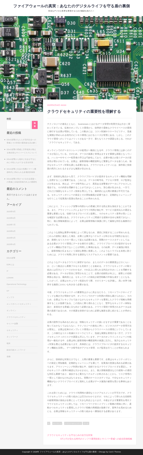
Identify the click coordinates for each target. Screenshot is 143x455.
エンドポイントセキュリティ (19, 304)
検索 (9, 119)
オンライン (57, 423)
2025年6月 (11, 231)
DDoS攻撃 (11, 258)
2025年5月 (11, 238)
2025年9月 (11, 211)
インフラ (10, 297)
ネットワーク (12, 337)
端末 (8, 343)
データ (86, 423)
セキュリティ (12, 330)
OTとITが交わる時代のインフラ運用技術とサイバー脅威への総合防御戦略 (96, 438)
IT (48, 423)
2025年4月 (11, 244)
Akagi (63, 105)
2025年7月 (11, 224)
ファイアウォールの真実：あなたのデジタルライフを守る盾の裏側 (71, 6)
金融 (8, 356)
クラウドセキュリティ (73, 423)
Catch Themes (115, 452)
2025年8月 (11, 218)
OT (8, 291)
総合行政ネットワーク (16, 350)
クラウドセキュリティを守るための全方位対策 (70, 435)
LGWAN (10, 277)
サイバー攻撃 (12, 323)
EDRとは (10, 264)
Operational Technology (16, 284)
